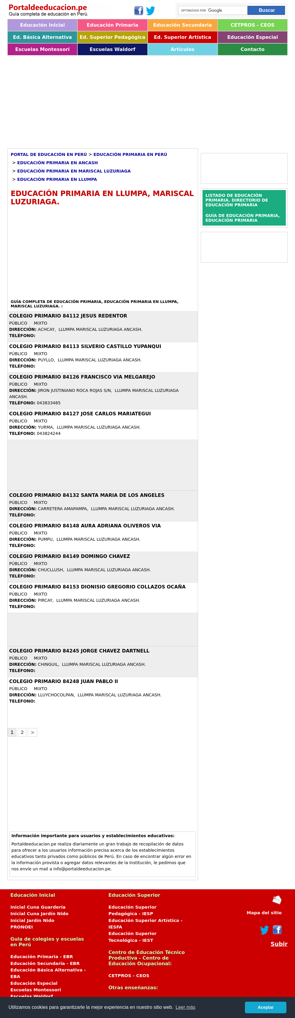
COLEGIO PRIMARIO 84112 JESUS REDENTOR (68, 316)
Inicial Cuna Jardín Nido (39, 913)
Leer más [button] (185, 1007)
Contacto (253, 49)
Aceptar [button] (266, 1007)
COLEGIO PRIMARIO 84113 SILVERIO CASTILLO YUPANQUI (85, 346)
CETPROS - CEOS (253, 25)
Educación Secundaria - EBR (45, 963)
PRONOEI (21, 927)
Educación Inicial (42, 25)
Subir (279, 944)
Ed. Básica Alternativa (42, 37)
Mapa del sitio (264, 912)
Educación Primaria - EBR (41, 956)
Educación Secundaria (182, 25)
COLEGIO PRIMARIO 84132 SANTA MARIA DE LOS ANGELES (87, 495)
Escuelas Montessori (42, 49)
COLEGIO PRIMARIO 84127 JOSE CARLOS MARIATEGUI (80, 414)
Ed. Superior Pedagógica (113, 37)
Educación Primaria (112, 25)
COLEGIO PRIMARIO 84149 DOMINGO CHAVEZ (69, 556)
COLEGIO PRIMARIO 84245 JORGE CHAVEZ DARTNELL (79, 651)
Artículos (182, 49)
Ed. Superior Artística (182, 37)
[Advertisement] (147, 99)
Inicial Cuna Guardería (38, 907)
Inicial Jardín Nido (32, 920)
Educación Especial (252, 37)
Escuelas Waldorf (112, 49)
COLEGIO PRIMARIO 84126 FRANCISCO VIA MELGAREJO (82, 377)
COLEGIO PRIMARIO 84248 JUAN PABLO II (63, 681)
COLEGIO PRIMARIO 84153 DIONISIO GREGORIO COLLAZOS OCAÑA (97, 587)
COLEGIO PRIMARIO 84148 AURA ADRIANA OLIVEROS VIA (85, 526)
